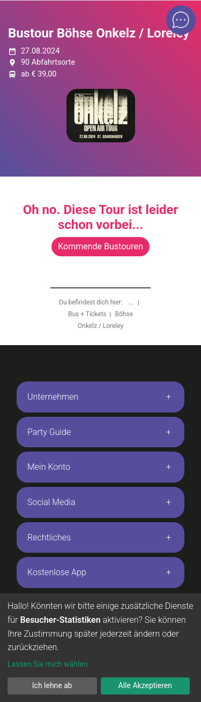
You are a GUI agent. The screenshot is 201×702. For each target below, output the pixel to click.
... (132, 302)
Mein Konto (48, 467)
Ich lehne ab (52, 685)
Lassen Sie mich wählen (47, 664)
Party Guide (49, 432)
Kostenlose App (56, 572)
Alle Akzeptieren (145, 685)
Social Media (51, 502)
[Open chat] (181, 20)
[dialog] (100, 647)
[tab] (100, 397)
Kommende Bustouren (100, 246)
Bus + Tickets (87, 314)
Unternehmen (52, 397)
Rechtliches (49, 537)
